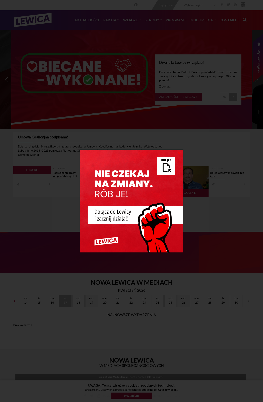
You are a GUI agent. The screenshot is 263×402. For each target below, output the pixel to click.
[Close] (179, 153)
